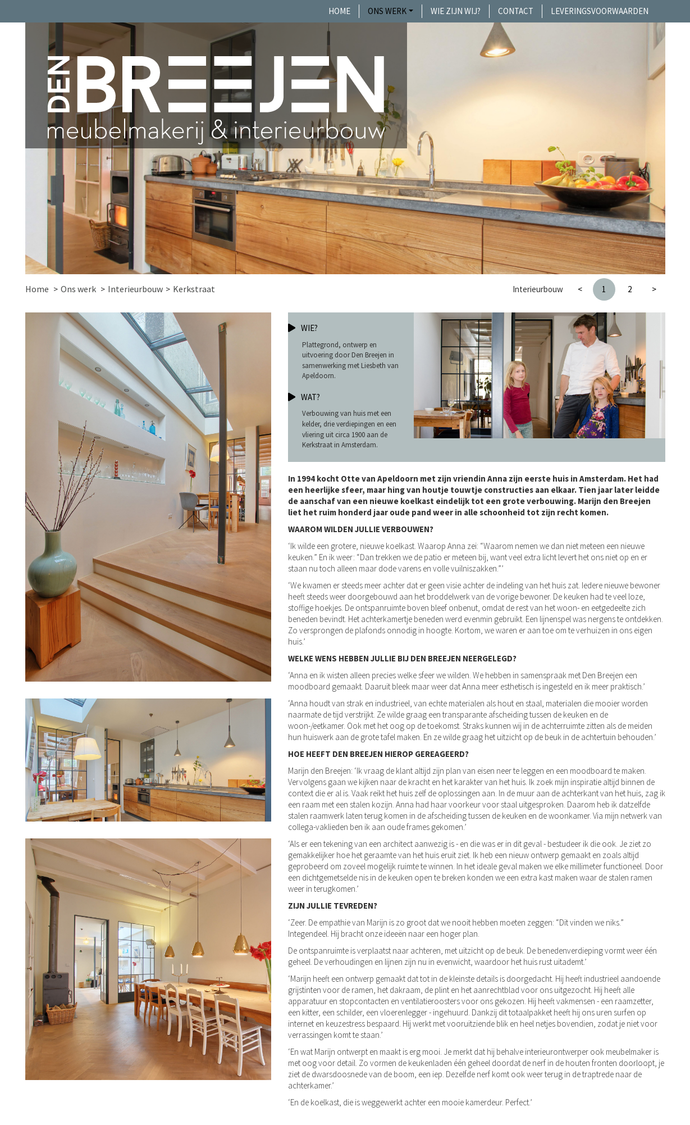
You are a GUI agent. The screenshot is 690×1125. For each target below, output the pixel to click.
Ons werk (387, 11)
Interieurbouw (135, 288)
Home (339, 11)
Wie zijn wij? (456, 11)
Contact (515, 11)
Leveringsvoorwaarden (599, 11)
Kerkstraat (194, 288)
